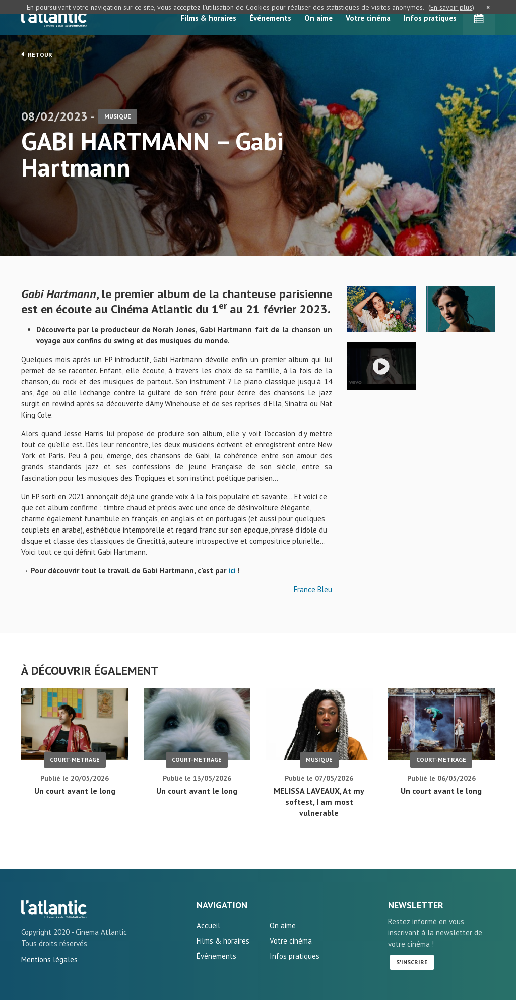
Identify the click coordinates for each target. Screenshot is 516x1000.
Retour (36, 54)
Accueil (208, 925)
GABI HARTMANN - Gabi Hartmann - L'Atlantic (54, 909)
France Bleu (313, 589)
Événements (270, 18)
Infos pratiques (430, 18)
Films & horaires (208, 18)
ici (232, 570)
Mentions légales (49, 959)
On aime (318, 18)
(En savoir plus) (451, 7)
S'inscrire (412, 962)
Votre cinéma (368, 18)
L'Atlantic (54, 18)
